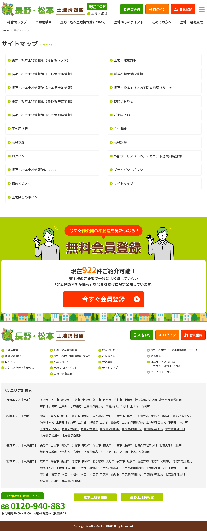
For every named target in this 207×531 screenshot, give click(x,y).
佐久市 (107, 399)
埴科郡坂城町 (48, 406)
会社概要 (120, 128)
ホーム (5, 30)
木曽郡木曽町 (89, 429)
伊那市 (86, 416)
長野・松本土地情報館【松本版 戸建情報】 (43, 114)
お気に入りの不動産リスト (21, 368)
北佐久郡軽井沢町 (146, 399)
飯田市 (65, 416)
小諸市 (76, 399)
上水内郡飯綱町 (140, 406)
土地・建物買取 (191, 21)
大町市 (110, 416)
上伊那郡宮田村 (156, 422)
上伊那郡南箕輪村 (133, 422)
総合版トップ (17, 21)
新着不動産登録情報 (128, 73)
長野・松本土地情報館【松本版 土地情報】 (43, 87)
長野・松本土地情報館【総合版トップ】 (41, 60)
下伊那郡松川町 (178, 422)
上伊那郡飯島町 (110, 422)
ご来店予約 (122, 114)
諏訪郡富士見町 (182, 416)
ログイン (157, 9)
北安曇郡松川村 (50, 435)
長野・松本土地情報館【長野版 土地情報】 (43, 73)
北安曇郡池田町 (175, 429)
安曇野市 (143, 416)
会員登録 (183, 9)
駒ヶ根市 (98, 416)
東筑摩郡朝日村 (132, 429)
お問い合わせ (123, 101)
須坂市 (65, 399)
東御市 (128, 399)
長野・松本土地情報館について (83, 21)
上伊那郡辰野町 (66, 422)
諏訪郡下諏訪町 (161, 416)
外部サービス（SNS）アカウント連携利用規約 (148, 156)
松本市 (44, 416)
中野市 (86, 399)
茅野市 (120, 416)
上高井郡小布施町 (70, 406)
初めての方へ (161, 21)
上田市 (55, 399)
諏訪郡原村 (47, 422)
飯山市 (97, 399)
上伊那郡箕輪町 (88, 422)
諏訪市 (76, 416)
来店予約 (132, 9)
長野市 (44, 399)
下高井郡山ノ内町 (117, 406)
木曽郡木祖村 (70, 429)
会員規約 (120, 142)
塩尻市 (131, 416)
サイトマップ (123, 183)
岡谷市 (55, 416)
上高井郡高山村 (94, 406)
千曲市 (118, 399)
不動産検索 (43, 21)
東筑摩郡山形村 (110, 429)
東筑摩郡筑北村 (153, 429)
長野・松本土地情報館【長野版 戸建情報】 (43, 101)
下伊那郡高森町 (50, 429)
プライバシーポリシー (130, 169)
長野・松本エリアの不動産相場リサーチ (143, 87)
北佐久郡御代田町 (170, 399)
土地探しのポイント (128, 21)
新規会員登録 (13, 356)
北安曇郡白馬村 (72, 435)
